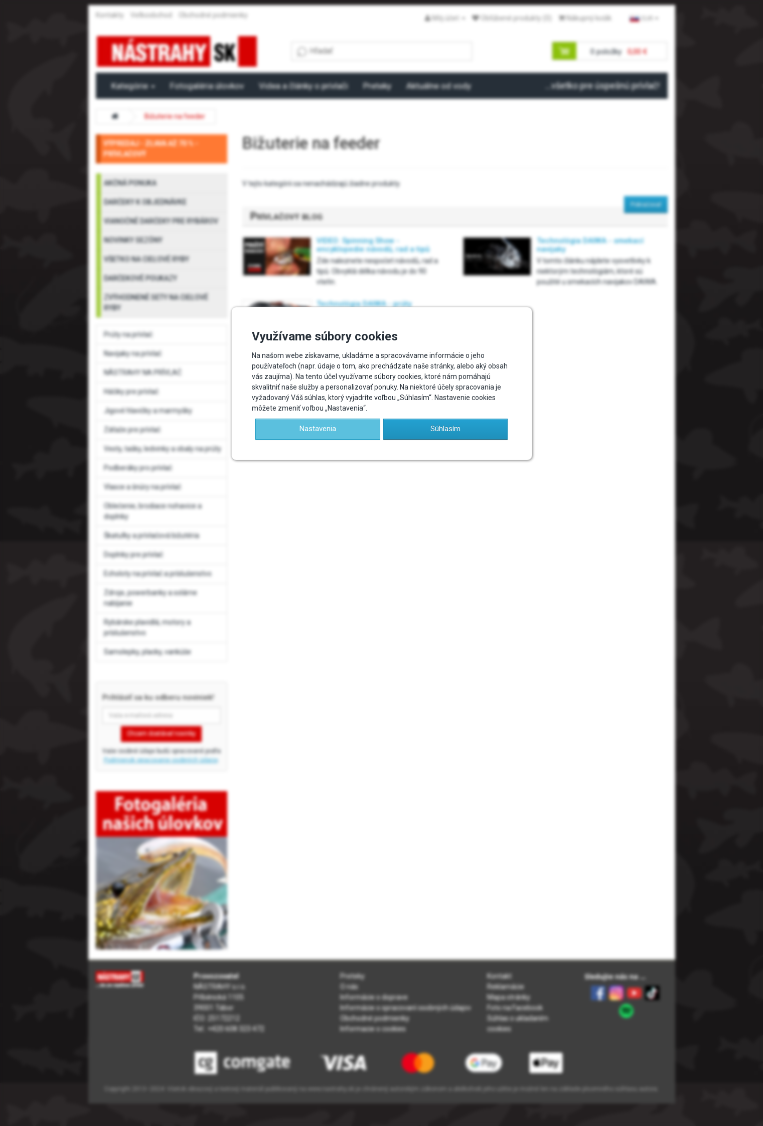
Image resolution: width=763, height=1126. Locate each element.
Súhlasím (445, 428)
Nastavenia (317, 428)
